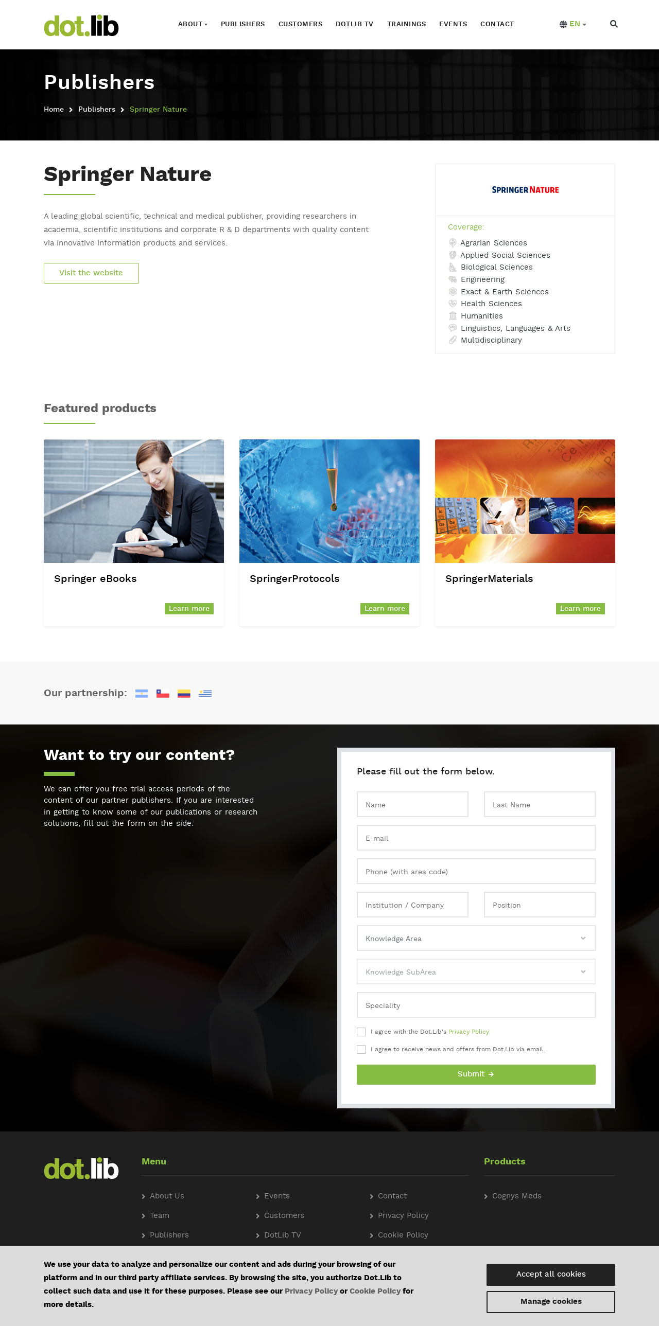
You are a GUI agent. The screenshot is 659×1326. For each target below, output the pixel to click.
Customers (300, 24)
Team (159, 1216)
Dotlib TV (354, 24)
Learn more (189, 608)
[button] (571, 24)
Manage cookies (551, 1302)
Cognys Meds (517, 1196)
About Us (167, 1196)
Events (452, 24)
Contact (497, 24)
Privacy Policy (468, 1032)
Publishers (242, 24)
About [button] (189, 24)
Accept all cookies (551, 1275)
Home (54, 109)
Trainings (405, 24)
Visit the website (92, 273)
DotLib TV (282, 1236)
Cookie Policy (375, 1292)
